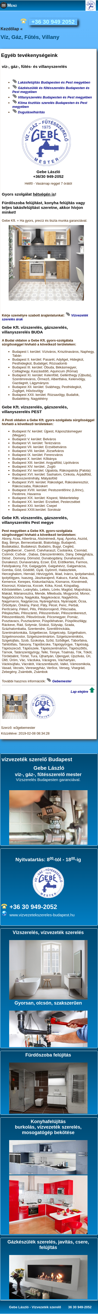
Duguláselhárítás (31, 112)
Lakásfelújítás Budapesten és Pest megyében (54, 82)
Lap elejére (79, 692)
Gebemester (62, 681)
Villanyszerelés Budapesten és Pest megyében (55, 97)
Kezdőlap (10, 29)
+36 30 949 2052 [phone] (53, 22)
